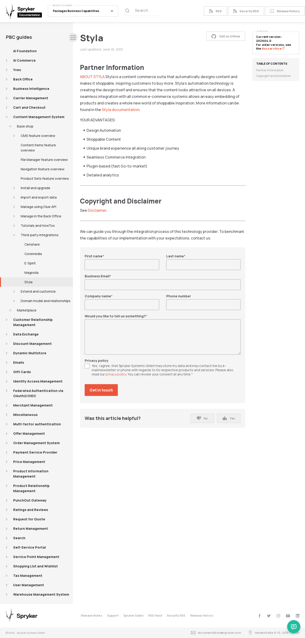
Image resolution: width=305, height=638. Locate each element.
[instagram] (278, 616)
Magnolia (31, 272)
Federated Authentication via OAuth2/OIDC (38, 393)
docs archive (273, 49)
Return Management (30, 528)
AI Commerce (24, 60)
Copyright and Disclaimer (273, 76)
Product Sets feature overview (45, 178)
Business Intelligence (31, 88)
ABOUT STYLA (92, 76)
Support (113, 616)
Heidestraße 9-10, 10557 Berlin (273, 632)
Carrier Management (30, 98)
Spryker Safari (133, 616)
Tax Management (27, 575)
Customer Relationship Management (33, 322)
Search (19, 538)
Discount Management (32, 343)
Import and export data (39, 197)
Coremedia (33, 253)
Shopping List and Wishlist (35, 566)
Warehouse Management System (41, 594)
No (202, 418)
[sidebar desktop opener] (73, 37)
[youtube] (288, 616)
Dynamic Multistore (29, 353)
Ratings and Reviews (30, 509)
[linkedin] (297, 616)
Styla (28, 282)
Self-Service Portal (29, 547)
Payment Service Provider (35, 452)
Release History (202, 616)
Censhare (32, 244)
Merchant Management (33, 405)
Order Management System (36, 443)
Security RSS (246, 11)
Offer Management (29, 433)
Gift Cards (22, 372)
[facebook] (259, 616)
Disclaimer (97, 210)
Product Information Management (30, 473)
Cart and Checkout (29, 107)
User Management (28, 585)
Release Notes (91, 616)
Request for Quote (29, 519)
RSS (215, 11)
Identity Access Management (38, 381)
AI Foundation (25, 51)
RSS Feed (155, 616)
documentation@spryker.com (216, 632)
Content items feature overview (38, 147)
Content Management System (38, 117)
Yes (229, 418)
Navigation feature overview (42, 169)
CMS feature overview (38, 135)
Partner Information (270, 70)
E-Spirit (30, 263)
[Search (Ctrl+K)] (142, 11)
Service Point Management (36, 556)
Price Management (29, 461)
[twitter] (269, 616)
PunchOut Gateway (30, 500)
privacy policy (116, 374)
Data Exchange (26, 334)
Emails (18, 362)
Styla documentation (120, 109)
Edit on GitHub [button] (225, 36)
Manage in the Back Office (41, 216)
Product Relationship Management (31, 488)
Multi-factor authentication (37, 424)
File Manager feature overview (44, 159)
